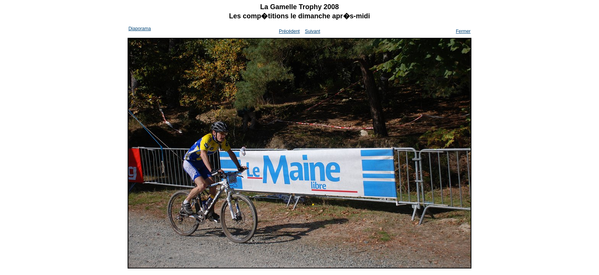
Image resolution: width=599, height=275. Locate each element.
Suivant (312, 31)
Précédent (289, 31)
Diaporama (139, 28)
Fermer (463, 31)
